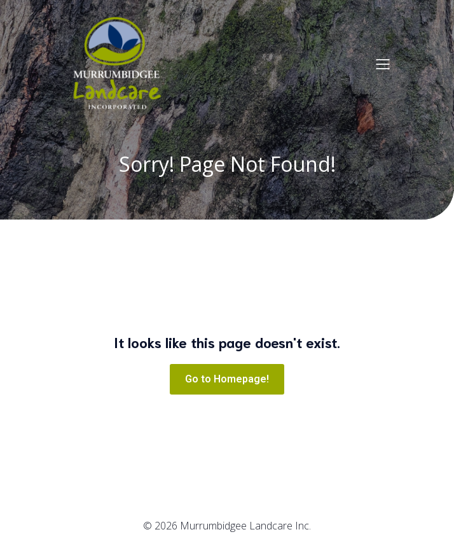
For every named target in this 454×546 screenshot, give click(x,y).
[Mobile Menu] (382, 63)
